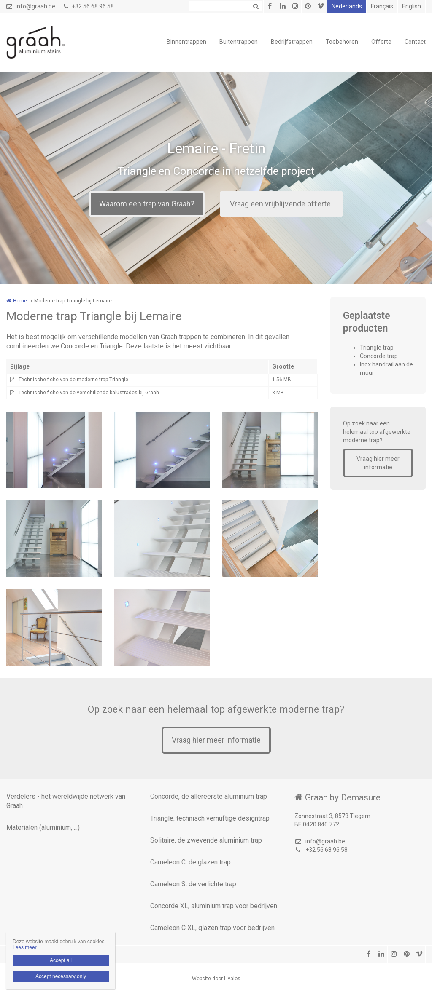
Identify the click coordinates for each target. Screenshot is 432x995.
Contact (415, 41)
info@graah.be (30, 6)
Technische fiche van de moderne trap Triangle (73, 379)
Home (20, 301)
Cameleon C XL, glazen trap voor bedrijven (212, 928)
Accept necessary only (60, 976)
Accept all (61, 960)
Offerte (381, 41)
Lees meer (25, 947)
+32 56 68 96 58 (89, 6)
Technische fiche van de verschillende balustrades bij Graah (89, 393)
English (411, 6)
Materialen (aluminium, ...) (43, 828)
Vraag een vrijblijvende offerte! (281, 203)
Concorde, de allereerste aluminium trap (208, 796)
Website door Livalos (216, 979)
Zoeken (255, 6)
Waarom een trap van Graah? (146, 203)
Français (382, 6)
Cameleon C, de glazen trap (190, 862)
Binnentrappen (186, 41)
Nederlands (347, 6)
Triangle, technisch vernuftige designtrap (210, 818)
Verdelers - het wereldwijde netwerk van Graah (65, 801)
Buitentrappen (238, 41)
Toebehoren (342, 41)
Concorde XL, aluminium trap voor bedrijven (213, 906)
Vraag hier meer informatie (378, 463)
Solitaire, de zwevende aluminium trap (206, 840)
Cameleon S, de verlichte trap (193, 884)
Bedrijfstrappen (292, 41)
